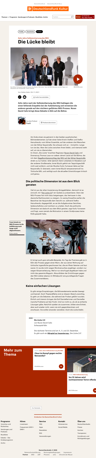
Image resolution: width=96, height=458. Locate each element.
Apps (41, 427)
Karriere (80, 430)
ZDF (39, 454)
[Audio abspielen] (78, 79)
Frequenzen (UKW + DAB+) (27, 428)
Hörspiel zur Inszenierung (58, 333)
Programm (13, 17)
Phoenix (47, 454)
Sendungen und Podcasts (6, 430)
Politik (21, 31)
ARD (32, 454)
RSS (40, 433)
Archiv (45, 17)
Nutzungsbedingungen (52, 452)
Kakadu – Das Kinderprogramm (7, 439)
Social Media (62, 427)
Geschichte (30, 31)
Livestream (24, 424)
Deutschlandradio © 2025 (48, 450)
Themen (4, 17)
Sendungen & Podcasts (26, 17)
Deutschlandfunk (39, 4)
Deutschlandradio (84, 424)
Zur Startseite (36, 408)
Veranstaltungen (45, 436)
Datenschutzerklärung (32, 452)
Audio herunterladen (42, 97)
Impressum (68, 452)
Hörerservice (62, 424)
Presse (80, 427)
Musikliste (38, 17)
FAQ (40, 424)
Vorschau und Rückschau (6, 425)
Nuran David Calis (71, 153)
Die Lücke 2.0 (47, 193)
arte (54, 454)
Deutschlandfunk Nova (54, 4)
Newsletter (43, 430)
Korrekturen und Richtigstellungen (84, 437)
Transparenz (82, 433)
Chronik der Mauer (65, 454)
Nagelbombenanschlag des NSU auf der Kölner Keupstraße (61, 158)
